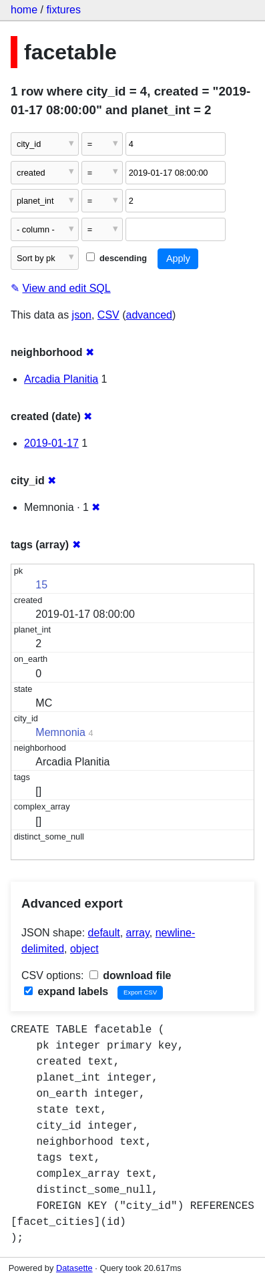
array (138, 932)
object (84, 948)
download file (130, 975)
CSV (108, 315)
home (24, 9)
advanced (149, 315)
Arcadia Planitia (61, 379)
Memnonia (60, 732)
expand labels (66, 991)
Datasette (74, 1268)
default (104, 932)
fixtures (63, 9)
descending (116, 258)
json (81, 315)
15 (41, 584)
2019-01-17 (51, 443)
